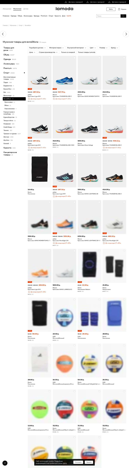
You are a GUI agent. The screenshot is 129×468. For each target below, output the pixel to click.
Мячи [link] (7, 105)
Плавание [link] (7, 124)
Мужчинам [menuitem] (17, 9)
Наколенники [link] (10, 109)
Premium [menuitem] (44, 16)
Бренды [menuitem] (37, 16)
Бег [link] (4, 92)
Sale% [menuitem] (69, 16)
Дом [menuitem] (63, 16)
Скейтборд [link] (7, 127)
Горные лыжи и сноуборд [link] (9, 113)
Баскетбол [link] (7, 89)
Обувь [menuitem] (20, 16)
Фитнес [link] (6, 137)
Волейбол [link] (7, 99)
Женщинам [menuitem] (7, 9)
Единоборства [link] (8, 117)
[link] (74, 2)
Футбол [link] (6, 140)
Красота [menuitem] (58, 16)
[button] (123, 16)
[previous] (3, 34)
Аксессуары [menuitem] (28, 16)
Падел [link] (5, 82)
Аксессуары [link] (9, 64)
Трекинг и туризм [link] (10, 134)
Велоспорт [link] (7, 96)
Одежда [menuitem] (13, 16)
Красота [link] (7, 148)
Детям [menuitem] (25, 9)
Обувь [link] (6, 55)
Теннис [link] (6, 130)
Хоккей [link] (6, 144)
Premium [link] (7, 68)
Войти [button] (111, 9)
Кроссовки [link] (9, 102)
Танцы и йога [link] (8, 121)
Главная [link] (5, 25)
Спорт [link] (21, 25)
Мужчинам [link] (13, 25)
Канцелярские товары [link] (10, 153)
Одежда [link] (7, 59)
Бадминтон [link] (7, 86)
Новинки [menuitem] (6, 16)
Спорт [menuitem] (51, 16)
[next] (126, 34)
